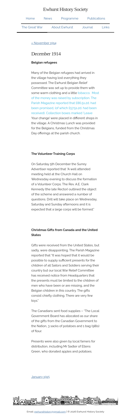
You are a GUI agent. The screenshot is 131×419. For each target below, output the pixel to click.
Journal (87, 27)
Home (30, 18)
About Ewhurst (62, 27)
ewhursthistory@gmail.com (50, 411)
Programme (69, 18)
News (48, 18)
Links (105, 27)
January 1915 (40, 377)
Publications (96, 18)
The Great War (32, 27)
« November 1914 (43, 43)
